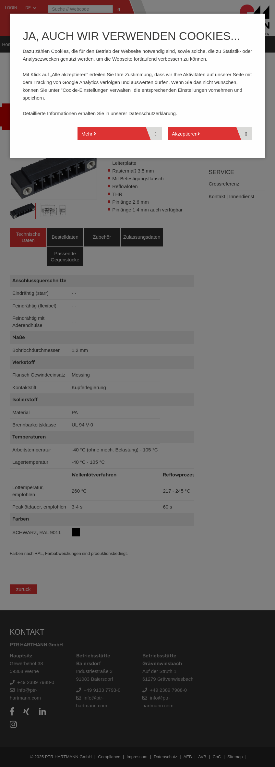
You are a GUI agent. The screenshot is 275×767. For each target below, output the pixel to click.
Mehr (88, 134)
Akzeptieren (186, 134)
